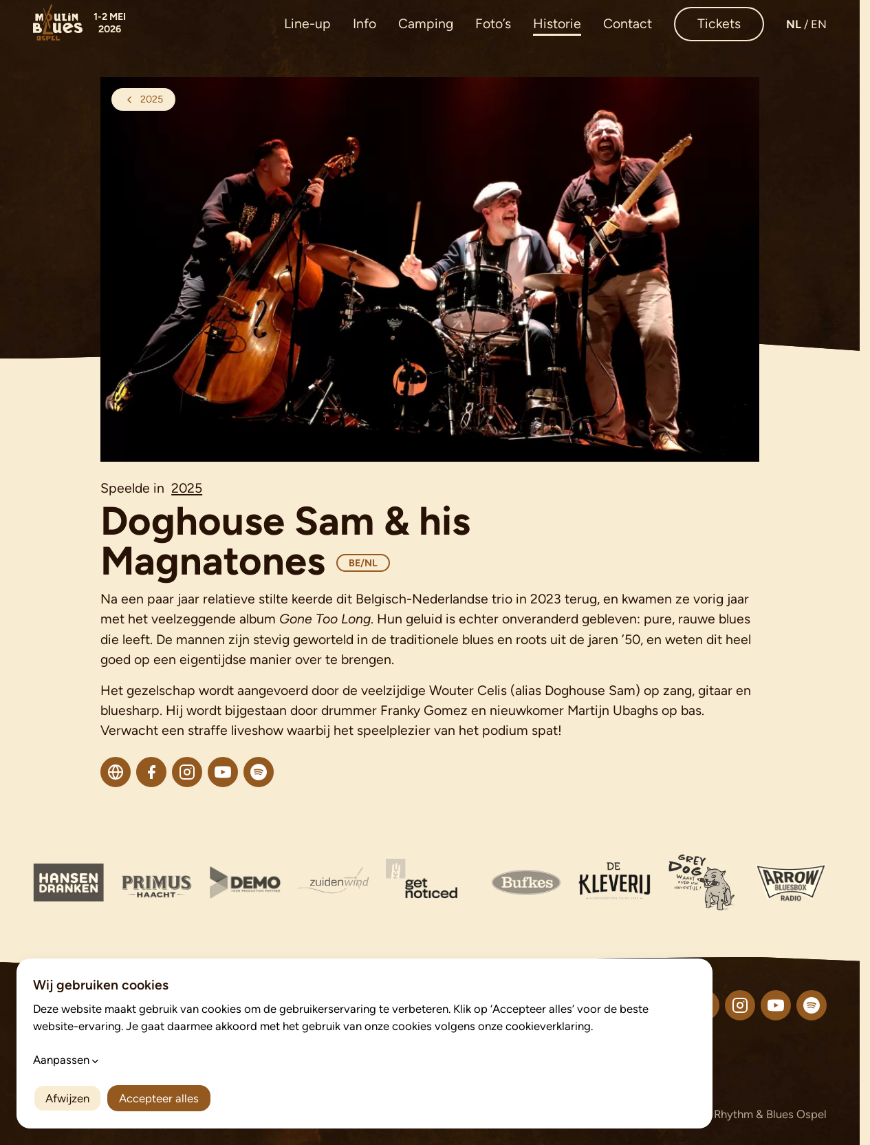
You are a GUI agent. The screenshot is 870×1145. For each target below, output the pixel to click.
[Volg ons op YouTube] (776, 1005)
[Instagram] (187, 772)
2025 (186, 488)
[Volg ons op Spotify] (811, 1005)
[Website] (115, 772)
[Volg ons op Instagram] (740, 1005)
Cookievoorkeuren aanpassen (374, 1115)
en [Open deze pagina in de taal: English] (819, 24)
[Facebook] (151, 772)
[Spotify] (258, 772)
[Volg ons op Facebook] (704, 1005)
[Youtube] (223, 772)
